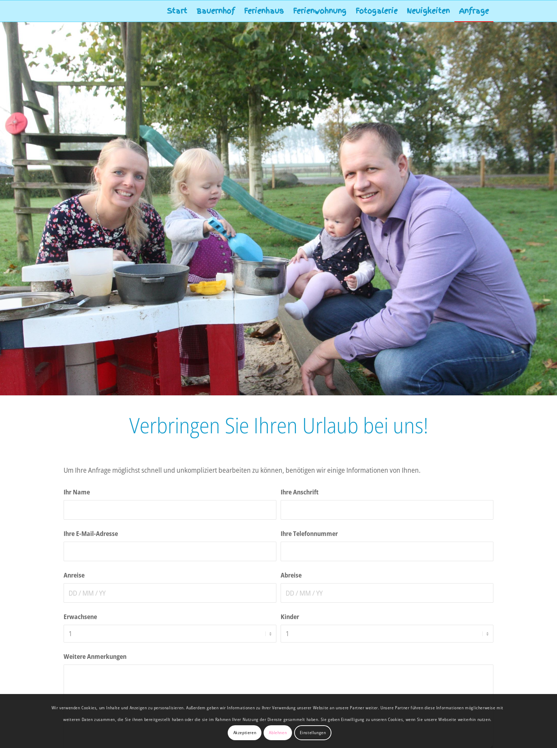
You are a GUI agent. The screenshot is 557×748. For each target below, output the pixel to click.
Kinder (290, 616)
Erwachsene (80, 616)
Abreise (291, 574)
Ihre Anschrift (300, 491)
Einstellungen (313, 733)
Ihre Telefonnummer (309, 533)
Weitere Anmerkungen (95, 656)
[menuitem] (177, 11)
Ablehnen (278, 733)
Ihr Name (77, 491)
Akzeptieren (244, 733)
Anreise (74, 574)
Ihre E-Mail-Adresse (91, 533)
